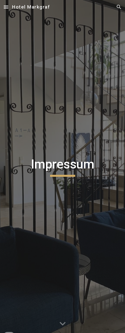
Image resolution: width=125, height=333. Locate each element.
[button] (6, 7)
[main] (62, 166)
